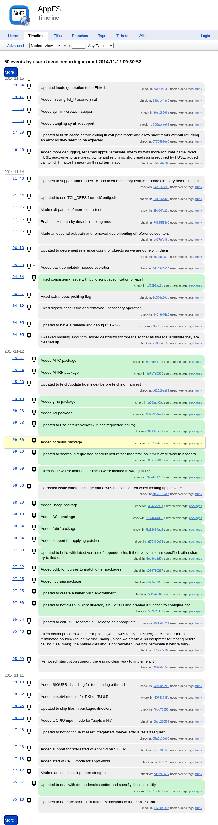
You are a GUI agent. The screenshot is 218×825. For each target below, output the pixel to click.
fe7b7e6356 (155, 373)
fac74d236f (161, 88)
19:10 (18, 682)
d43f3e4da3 (161, 314)
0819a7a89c (161, 650)
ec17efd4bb (161, 239)
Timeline (36, 36)
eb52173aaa (160, 494)
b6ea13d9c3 (161, 750)
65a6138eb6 (160, 738)
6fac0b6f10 (155, 460)
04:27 (18, 294)
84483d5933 (160, 268)
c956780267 (154, 570)
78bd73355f (161, 709)
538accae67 (161, 124)
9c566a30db (161, 297)
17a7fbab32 (155, 791)
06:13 (18, 247)
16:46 (18, 149)
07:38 (18, 550)
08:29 (18, 502)
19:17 (18, 97)
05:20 (18, 265)
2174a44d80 (154, 518)
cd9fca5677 (161, 774)
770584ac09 (161, 343)
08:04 (18, 526)
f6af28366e (161, 112)
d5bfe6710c (161, 163)
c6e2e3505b (154, 582)
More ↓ (11, 820)
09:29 (18, 451)
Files (58, 36)
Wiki (142, 36)
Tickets (122, 36)
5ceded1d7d (154, 558)
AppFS (49, 9)
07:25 (18, 578)
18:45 (18, 706)
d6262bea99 (160, 390)
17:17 (18, 770)
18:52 (18, 694)
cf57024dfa (155, 443)
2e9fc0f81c (161, 762)
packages (195, 285)
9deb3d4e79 (154, 414)
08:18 (18, 514)
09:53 (18, 410)
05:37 (18, 782)
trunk (198, 88)
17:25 (18, 219)
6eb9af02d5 (161, 686)
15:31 (18, 358)
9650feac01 (155, 431)
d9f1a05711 (161, 623)
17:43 (18, 746)
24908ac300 (161, 199)
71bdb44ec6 (161, 100)
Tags (102, 36)
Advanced (15, 46)
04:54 (18, 276)
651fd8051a (161, 256)
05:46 (18, 631)
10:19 (18, 399)
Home (13, 36)
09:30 (18, 439)
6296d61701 (154, 361)
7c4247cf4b (155, 594)
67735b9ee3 (160, 141)
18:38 (18, 718)
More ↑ (11, 72)
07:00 (18, 602)
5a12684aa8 (154, 529)
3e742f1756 (155, 477)
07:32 (18, 566)
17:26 (18, 207)
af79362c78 (155, 541)
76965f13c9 (161, 222)
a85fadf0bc (155, 402)
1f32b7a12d (155, 285)
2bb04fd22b (161, 210)
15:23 (18, 381)
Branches (80, 36)
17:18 (18, 758)
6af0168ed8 (161, 187)
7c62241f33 (155, 611)
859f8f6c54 (161, 808)
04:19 (18, 305)
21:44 (18, 195)
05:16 (18, 799)
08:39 (18, 468)
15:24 (18, 370)
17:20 (18, 132)
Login (205, 36)
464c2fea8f (155, 506)
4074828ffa (161, 697)
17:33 (18, 109)
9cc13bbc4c (161, 326)
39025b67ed (160, 667)
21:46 (18, 178)
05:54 (18, 619)
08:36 (18, 485)
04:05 (18, 322)
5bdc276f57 (161, 721)
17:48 (18, 729)
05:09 (18, 658)
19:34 (18, 85)
